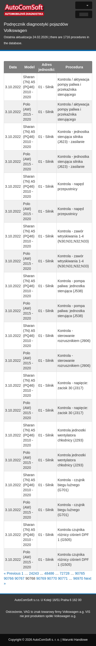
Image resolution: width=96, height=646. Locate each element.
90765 (80, 573)
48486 (49, 573)
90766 (9, 578)
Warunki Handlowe (75, 639)
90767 (20, 578)
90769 (41, 578)
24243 (34, 573)
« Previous (12, 573)
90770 (52, 578)
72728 (64, 573)
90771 (63, 578)
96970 (78, 578)
